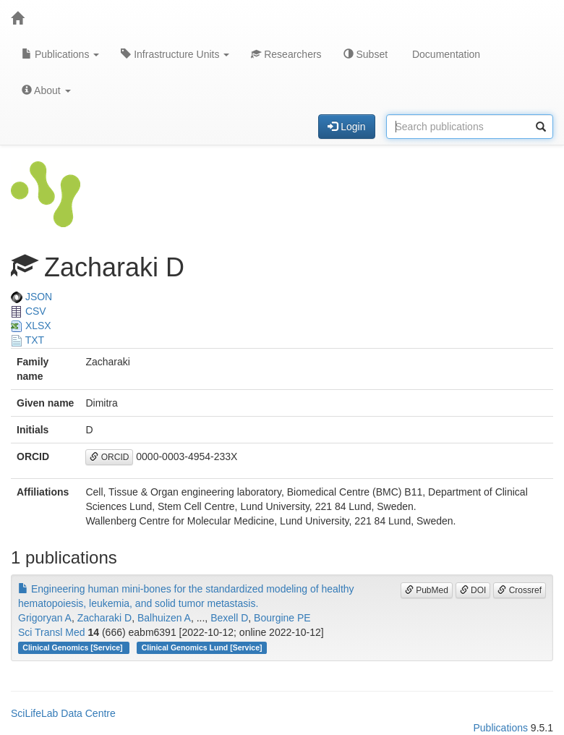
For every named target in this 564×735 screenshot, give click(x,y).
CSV (28, 311)
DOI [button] (473, 590)
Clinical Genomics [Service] (73, 647)
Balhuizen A (164, 618)
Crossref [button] (519, 590)
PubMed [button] (426, 590)
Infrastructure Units (175, 54)
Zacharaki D (104, 618)
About (46, 90)
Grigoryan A (45, 618)
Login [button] (346, 126)
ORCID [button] (109, 457)
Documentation (444, 54)
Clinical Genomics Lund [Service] (202, 647)
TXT (27, 340)
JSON (31, 296)
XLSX (31, 325)
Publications (60, 54)
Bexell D (229, 618)
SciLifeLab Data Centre (63, 713)
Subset (365, 54)
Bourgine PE (282, 618)
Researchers (286, 54)
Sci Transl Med (51, 632)
